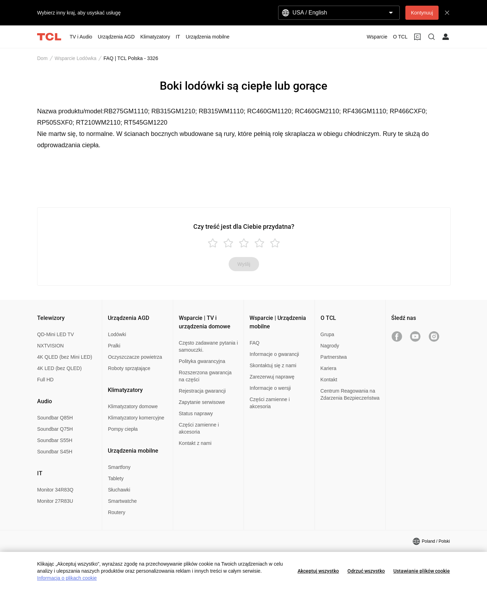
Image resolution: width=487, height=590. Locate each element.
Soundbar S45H (54, 451)
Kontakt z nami (195, 443)
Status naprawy (196, 413)
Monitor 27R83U (55, 501)
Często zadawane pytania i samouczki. (208, 346)
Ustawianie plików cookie (421, 571)
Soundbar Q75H (55, 429)
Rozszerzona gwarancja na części (205, 376)
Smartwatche (122, 501)
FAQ (254, 343)
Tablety (115, 478)
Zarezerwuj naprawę (272, 377)
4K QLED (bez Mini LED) (64, 357)
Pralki (114, 345)
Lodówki (117, 334)
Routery (116, 512)
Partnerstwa (334, 357)
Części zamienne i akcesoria (199, 428)
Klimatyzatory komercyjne (136, 418)
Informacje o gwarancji (274, 354)
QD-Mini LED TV (55, 334)
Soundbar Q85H (55, 418)
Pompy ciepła (122, 429)
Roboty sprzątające (129, 368)
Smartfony (119, 467)
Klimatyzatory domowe (133, 406)
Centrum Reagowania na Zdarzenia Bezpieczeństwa (350, 394)
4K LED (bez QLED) (59, 368)
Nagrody (330, 345)
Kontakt (329, 379)
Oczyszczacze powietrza (135, 357)
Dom (42, 58)
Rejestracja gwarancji (202, 391)
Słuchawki (119, 490)
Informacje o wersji (270, 388)
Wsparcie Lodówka (75, 58)
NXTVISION (50, 345)
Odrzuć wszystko (366, 571)
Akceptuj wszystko (318, 571)
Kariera (328, 368)
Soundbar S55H (54, 440)
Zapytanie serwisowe (202, 402)
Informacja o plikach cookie (67, 578)
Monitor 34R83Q (55, 490)
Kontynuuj (422, 13)
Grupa (327, 334)
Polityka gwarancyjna (202, 361)
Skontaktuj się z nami (273, 365)
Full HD (45, 379)
